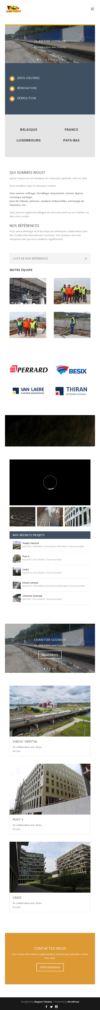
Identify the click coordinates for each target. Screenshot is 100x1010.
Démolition (38, 546)
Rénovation (62, 546)
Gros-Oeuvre (50, 546)
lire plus (17, 750)
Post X (26, 556)
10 (62, 59)
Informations (50, 967)
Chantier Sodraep (50, 41)
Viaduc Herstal (30, 543)
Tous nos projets (76, 546)
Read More (50, 654)
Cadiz (25, 569)
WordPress (73, 1001)
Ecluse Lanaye (30, 582)
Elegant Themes (43, 1001)
